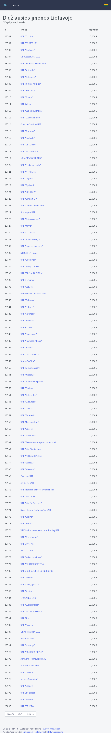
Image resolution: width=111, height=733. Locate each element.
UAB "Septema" (28, 50)
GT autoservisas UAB (30, 56)
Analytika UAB (27, 638)
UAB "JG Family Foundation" (33, 63)
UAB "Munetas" (28, 320)
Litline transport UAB (30, 631)
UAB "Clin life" (27, 36)
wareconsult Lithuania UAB (33, 293)
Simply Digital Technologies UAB (36, 510)
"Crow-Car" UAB (28, 361)
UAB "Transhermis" (29, 537)
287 (20, 714)
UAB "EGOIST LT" (29, 43)
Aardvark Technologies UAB (33, 658)
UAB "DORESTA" (28, 192)
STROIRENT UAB (29, 253)
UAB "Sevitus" (27, 388)
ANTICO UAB (27, 550)
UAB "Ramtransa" (29, 334)
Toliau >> (30, 714)
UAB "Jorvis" (26, 225)
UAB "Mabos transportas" (32, 381)
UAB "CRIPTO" (27, 706)
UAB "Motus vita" (28, 171)
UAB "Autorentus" (29, 395)
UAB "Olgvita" (27, 286)
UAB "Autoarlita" (28, 77)
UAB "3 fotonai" (28, 131)
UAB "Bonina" (27, 516)
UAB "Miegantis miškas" (31, 455)
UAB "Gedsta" (27, 428)
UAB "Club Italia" (28, 401)
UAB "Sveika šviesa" (30, 604)
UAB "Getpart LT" (29, 198)
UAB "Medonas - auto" (31, 165)
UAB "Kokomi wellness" (31, 557)
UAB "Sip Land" (27, 185)
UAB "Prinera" (27, 523)
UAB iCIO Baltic (28, 232)
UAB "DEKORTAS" (29, 144)
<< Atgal (10, 714)
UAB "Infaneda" (28, 313)
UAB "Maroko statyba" (31, 239)
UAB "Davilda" (27, 672)
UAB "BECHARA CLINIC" (32, 273)
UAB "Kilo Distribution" (31, 449)
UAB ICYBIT (26, 327)
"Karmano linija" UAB (30, 665)
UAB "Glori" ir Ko (28, 496)
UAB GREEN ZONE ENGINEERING (37, 571)
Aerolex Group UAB (29, 679)
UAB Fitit (25, 618)
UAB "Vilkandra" (28, 469)
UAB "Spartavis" (28, 462)
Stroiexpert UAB (28, 212)
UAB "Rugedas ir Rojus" (31, 341)
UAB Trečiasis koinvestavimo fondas (37, 489)
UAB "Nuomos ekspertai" (32, 246)
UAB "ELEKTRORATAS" (31, 110)
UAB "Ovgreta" (27, 178)
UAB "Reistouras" (29, 90)
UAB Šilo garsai (28, 692)
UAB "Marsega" (28, 645)
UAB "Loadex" (27, 686)
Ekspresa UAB (27, 476)
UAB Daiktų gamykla (30, 584)
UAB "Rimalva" (27, 699)
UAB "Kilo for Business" (31, 503)
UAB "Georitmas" (28, 259)
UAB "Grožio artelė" (29, 151)
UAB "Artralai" (27, 347)
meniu (15, 5)
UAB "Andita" (26, 591)
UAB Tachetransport (30, 367)
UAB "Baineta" (27, 577)
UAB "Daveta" (27, 408)
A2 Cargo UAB (27, 483)
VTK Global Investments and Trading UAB (40, 530)
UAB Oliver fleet (28, 543)
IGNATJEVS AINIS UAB (31, 158)
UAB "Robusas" (28, 300)
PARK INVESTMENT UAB (33, 205)
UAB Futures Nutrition (31, 83)
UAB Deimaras (27, 280)
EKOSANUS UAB (28, 598)
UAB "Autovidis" (28, 70)
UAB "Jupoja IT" (28, 374)
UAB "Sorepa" (27, 97)
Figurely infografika (51, 728)
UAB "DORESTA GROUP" (32, 652)
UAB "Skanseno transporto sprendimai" (38, 442)
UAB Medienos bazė (30, 422)
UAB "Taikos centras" (30, 219)
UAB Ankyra (26, 104)
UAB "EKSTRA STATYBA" (32, 564)
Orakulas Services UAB (31, 124)
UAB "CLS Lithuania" (30, 354)
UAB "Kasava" (27, 625)
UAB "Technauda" (29, 435)
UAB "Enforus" (27, 307)
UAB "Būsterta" (28, 138)
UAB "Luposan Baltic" (30, 117)
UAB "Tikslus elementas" (32, 611)
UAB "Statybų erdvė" (30, 266)
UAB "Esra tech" (28, 415)
